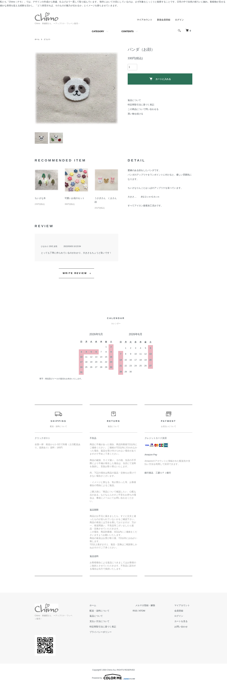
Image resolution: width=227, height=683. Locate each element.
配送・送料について (112, 612)
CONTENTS (127, 31)
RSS (145, 612)
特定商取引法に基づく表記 (141, 104)
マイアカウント (144, 19)
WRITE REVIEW (75, 275)
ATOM (152, 612)
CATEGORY (98, 31)
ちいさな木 (40, 200)
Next (113, 88)
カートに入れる (160, 78)
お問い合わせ (183, 628)
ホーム (37, 39)
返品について (134, 100)
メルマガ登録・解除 (153, 607)
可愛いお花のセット (74, 200)
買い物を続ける (135, 113)
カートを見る (183, 623)
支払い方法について (112, 623)
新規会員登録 (163, 19)
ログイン (179, 19)
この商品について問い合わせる (143, 109)
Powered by (113, 675)
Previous (39, 88)
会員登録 (181, 612)
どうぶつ (48, 39)
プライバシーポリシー (113, 634)
